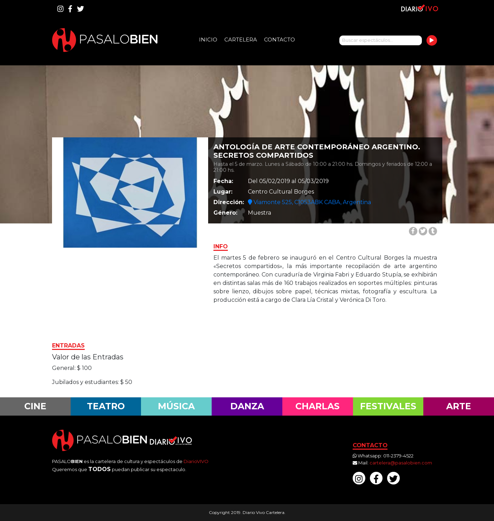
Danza (247, 406)
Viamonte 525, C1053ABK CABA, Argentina (309, 202)
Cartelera (240, 39)
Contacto (279, 39)
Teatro (106, 406)
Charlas (317, 406)
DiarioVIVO (196, 461)
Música (176, 406)
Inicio (208, 39)
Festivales (388, 406)
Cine (35, 406)
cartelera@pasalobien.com (401, 462)
